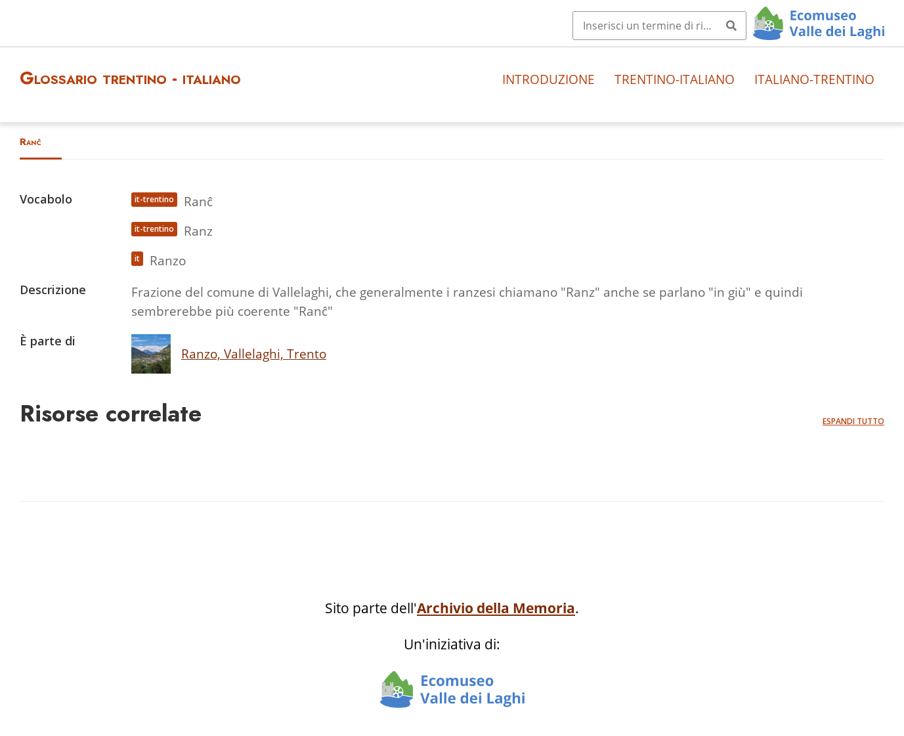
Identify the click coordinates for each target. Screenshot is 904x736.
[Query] (659, 25)
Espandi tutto (853, 421)
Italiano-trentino (814, 79)
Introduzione (548, 79)
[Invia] (731, 25)
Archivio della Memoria (496, 608)
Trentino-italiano (674, 79)
